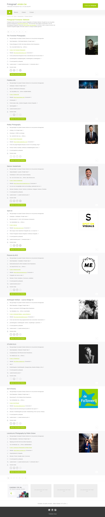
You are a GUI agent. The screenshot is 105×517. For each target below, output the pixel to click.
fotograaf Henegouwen (23, 23)
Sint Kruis (21, 438)
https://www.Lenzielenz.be (19, 450)
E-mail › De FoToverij (14, 403)
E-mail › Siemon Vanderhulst (16, 180)
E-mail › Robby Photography (16, 139)
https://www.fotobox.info (19, 97)
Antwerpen (12, 85)
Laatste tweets (13, 64)
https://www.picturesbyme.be (20, 272)
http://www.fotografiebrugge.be (20, 317)
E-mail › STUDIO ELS (14, 358)
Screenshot (30, 52)
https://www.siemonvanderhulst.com (22, 183)
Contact (32, 12)
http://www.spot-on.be (18, 228)
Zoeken (24, 12)
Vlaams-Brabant (13, 171)
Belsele (20, 394)
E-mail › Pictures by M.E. (15, 269)
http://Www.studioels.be (19, 361)
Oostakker (20, 260)
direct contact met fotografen (29, 25)
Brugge (20, 305)
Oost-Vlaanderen (13, 41)
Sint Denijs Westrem (22, 41)
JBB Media (51, 513)
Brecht (17, 85)
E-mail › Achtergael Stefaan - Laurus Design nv (20, 314)
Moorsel (20, 349)
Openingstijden (14, 105)
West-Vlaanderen (13, 305)
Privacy (55, 513)
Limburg (11, 130)
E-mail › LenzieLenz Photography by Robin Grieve (21, 447)
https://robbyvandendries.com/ (20, 141)
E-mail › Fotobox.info (14, 94)
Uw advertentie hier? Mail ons (41, 490)
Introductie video (35, 64)
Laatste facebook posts (24, 64)
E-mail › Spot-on (13, 225)
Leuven (19, 171)
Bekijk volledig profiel (18, 74)
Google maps (31, 41)
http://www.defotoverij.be (19, 406)
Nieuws (16, 12)
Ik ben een (90, 5)
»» (25, 31)
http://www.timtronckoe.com (20, 52)
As (15, 130)
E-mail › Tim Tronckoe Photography (17, 50)
